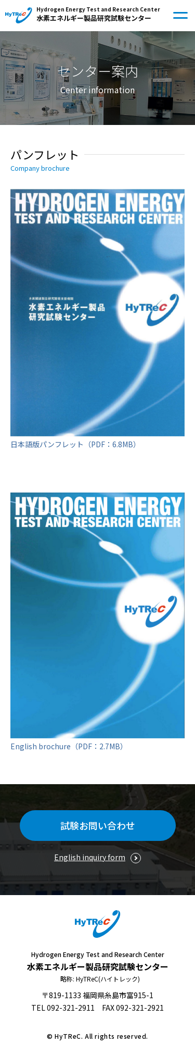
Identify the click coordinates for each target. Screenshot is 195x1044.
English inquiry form (89, 857)
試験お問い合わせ (97, 825)
